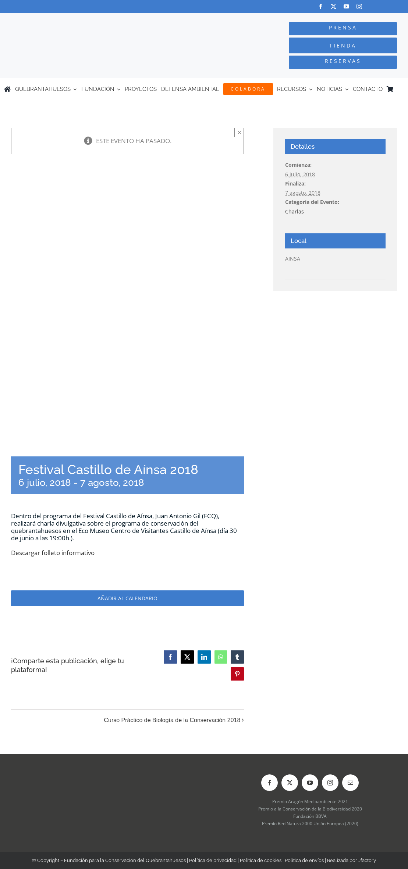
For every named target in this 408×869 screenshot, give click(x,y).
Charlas (294, 211)
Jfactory (367, 860)
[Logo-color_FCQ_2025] (76, 19)
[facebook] (320, 6)
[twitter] (333, 6)
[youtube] (346, 6)
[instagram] (359, 6)
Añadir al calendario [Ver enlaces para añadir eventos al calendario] (127, 598)
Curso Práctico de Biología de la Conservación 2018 (172, 720)
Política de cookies (260, 860)
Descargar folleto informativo (53, 552)
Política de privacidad (213, 860)
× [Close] (239, 132)
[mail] (350, 782)
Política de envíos (304, 860)
